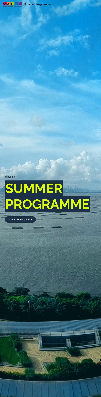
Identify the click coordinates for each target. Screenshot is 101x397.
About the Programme (20, 221)
